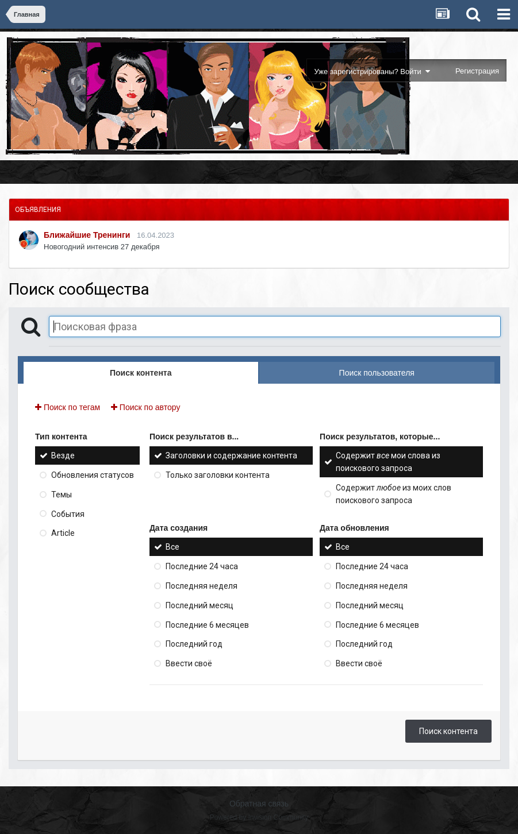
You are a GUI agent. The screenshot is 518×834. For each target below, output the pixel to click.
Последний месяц (199, 605)
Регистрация (477, 71)
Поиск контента (448, 731)
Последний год (194, 643)
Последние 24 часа (202, 566)
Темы (61, 494)
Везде (63, 455)
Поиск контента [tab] (140, 372)
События (68, 513)
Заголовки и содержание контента (231, 455)
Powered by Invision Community (259, 817)
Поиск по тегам (67, 407)
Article (63, 533)
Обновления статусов (92, 475)
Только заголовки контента (218, 475)
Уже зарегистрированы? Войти (372, 71)
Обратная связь (259, 803)
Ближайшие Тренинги (87, 235)
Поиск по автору (145, 407)
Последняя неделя (201, 585)
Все (172, 546)
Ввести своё (189, 663)
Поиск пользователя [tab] (377, 372)
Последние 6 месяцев (207, 624)
